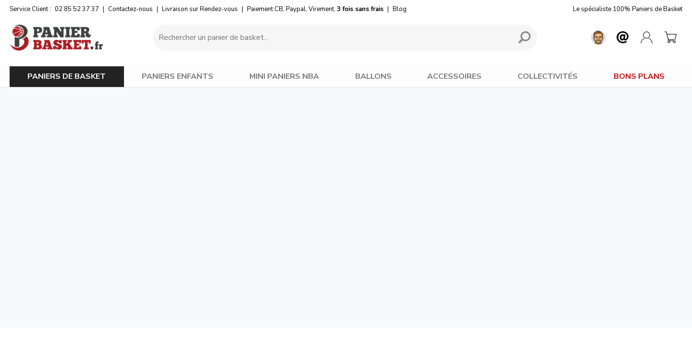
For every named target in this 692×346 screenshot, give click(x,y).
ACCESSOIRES (454, 76)
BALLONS (373, 76)
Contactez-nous (130, 9)
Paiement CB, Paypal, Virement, (315, 9)
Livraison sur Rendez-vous (200, 9)
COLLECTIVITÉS (548, 76)
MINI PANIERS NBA (284, 76)
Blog (400, 9)
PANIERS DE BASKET (66, 76)
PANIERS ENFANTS (177, 76)
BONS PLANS (639, 76)
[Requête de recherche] (330, 37)
